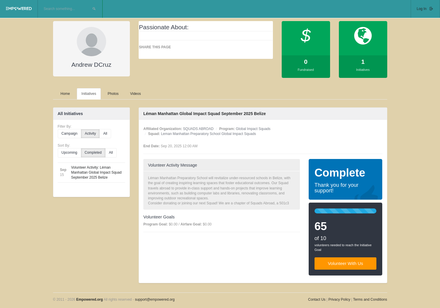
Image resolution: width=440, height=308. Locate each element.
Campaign (70, 133)
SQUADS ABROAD (198, 129)
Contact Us (316, 299)
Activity (90, 133)
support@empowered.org (155, 299)
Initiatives (88, 94)
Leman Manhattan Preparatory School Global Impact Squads (208, 134)
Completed (93, 152)
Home (65, 94)
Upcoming (69, 152)
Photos (113, 94)
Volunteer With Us (345, 263)
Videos (135, 94)
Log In (425, 9)
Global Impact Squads (253, 129)
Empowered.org (89, 299)
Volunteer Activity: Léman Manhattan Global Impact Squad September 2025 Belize (96, 172)
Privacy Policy (339, 299)
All (105, 133)
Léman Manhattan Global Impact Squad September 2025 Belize (204, 113)
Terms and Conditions (370, 299)
